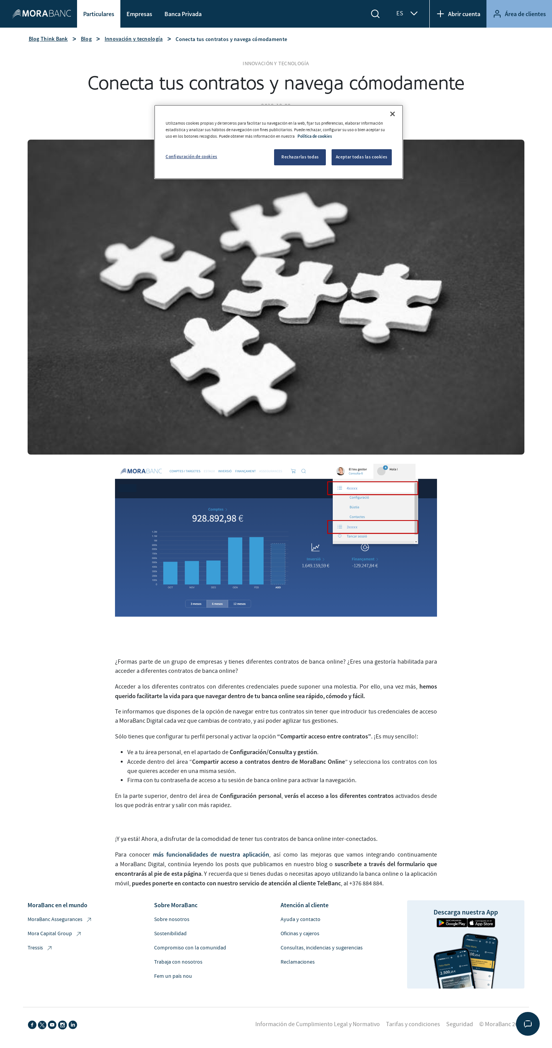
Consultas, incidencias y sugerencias (322, 947)
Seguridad (459, 1024)
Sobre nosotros (171, 919)
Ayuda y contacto (300, 919)
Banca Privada (183, 14)
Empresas (139, 14)
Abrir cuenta (458, 13)
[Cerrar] (392, 113)
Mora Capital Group (55, 934)
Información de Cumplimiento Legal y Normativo (317, 1024)
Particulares (98, 14)
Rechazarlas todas (300, 157)
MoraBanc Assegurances (60, 919)
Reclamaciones (298, 962)
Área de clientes (519, 13)
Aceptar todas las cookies (362, 157)
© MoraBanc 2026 (501, 1024)
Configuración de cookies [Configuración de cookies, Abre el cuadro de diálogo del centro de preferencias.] (191, 156)
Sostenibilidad (170, 933)
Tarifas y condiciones (413, 1024)
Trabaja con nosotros (178, 962)
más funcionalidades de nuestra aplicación (211, 854)
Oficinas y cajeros (300, 933)
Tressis (40, 948)
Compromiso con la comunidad (190, 947)
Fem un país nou (173, 976)
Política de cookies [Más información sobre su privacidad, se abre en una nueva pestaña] (314, 136)
